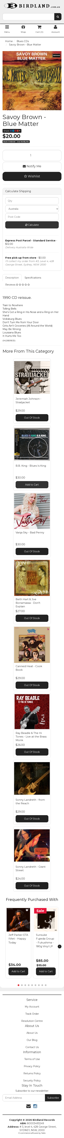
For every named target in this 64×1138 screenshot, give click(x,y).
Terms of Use (32, 1059)
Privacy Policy (32, 1066)
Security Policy (32, 1080)
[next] (59, 946)
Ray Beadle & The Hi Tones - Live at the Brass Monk (31, 736)
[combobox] (28, 16)
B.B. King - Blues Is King (31, 465)
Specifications (33, 277)
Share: (12, 130)
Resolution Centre (32, 1020)
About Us (32, 1032)
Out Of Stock (32, 417)
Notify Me (32, 166)
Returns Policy (32, 1073)
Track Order (32, 1013)
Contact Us (32, 1047)
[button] (27, 910)
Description (12, 277)
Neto (43, 1133)
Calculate (32, 224)
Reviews (17, 284)
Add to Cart (32, 484)
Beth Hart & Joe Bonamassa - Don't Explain (28, 603)
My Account (32, 1006)
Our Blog (32, 1040)
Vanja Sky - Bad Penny (30, 532)
